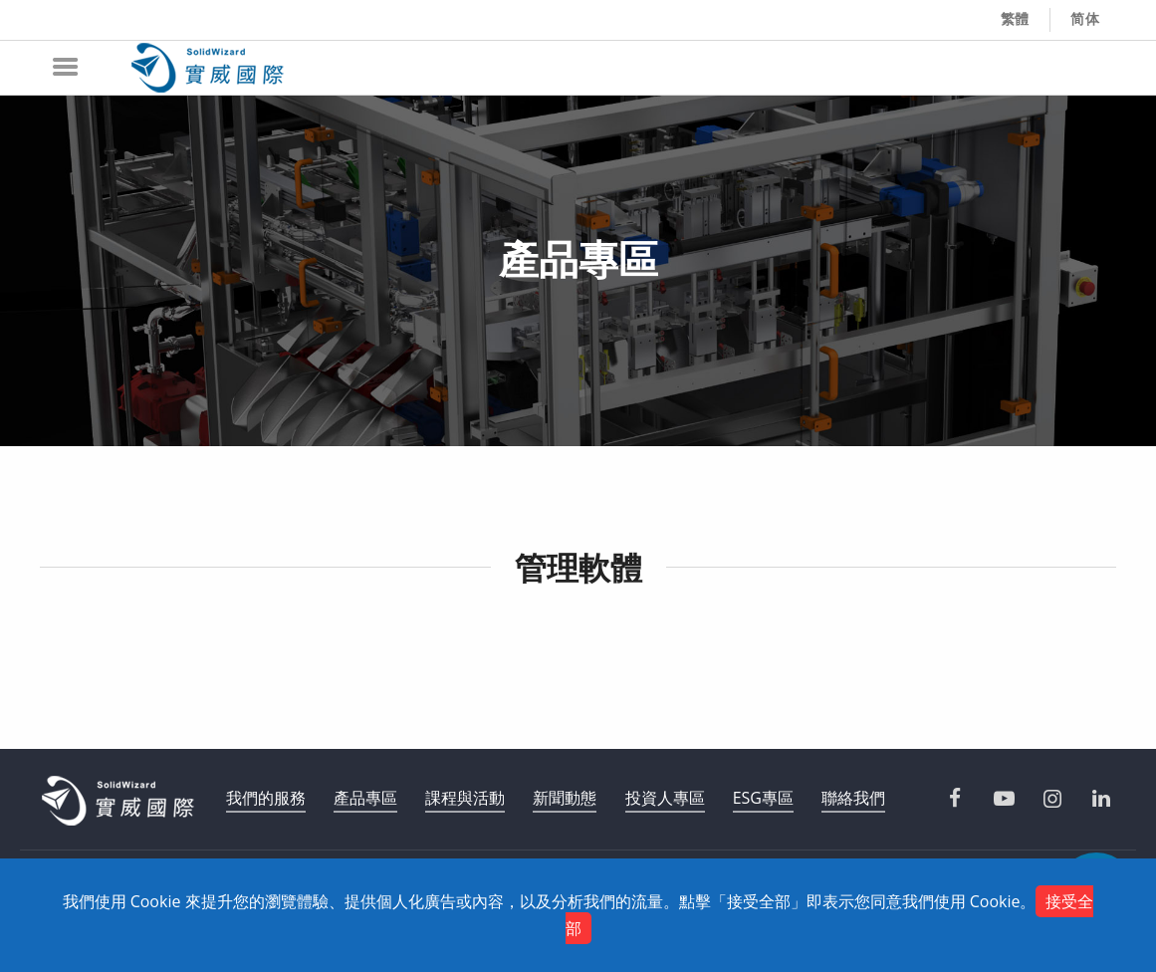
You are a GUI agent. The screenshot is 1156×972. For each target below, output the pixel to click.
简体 (1085, 19)
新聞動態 (564, 798)
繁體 (1016, 19)
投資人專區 (665, 798)
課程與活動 (465, 798)
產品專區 (365, 798)
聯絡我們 (853, 798)
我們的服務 (266, 798)
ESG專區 (763, 798)
